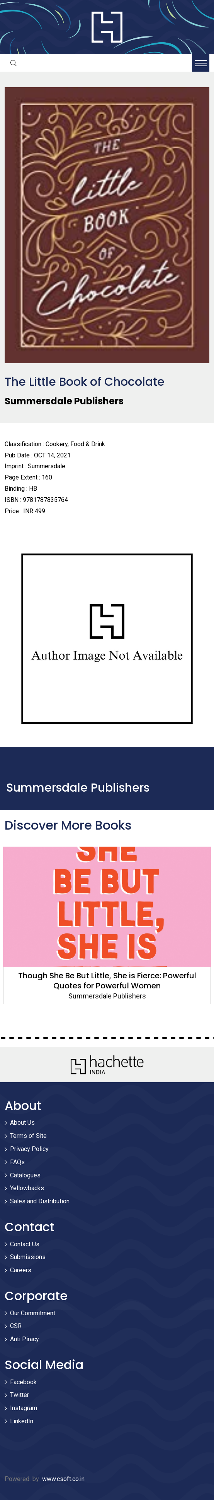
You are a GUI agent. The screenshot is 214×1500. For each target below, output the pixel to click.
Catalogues (25, 1175)
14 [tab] (37, 1038)
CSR (16, 1326)
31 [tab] (181, 1038)
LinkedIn (21, 1421)
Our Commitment (32, 1313)
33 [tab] (198, 1038)
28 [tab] (156, 1038)
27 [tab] (147, 1038)
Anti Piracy (24, 1339)
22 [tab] (105, 1038)
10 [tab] (3, 1038)
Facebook (23, 1382)
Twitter (19, 1395)
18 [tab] (71, 1038)
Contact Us (24, 1244)
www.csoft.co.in (63, 1479)
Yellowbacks (27, 1188)
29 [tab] (164, 1038)
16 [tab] (54, 1038)
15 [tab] (45, 1038)
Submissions (28, 1257)
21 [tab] (96, 1038)
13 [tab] (28, 1038)
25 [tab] (130, 1038)
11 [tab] (11, 1038)
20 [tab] (88, 1038)
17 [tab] (62, 1038)
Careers (20, 1270)
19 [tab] (79, 1038)
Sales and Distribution (40, 1201)
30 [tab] (173, 1038)
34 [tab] (207, 1038)
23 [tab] (113, 1038)
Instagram (23, 1408)
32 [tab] (190, 1038)
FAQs (17, 1162)
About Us (22, 1122)
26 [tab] (139, 1038)
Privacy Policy (29, 1149)
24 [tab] (122, 1038)
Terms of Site (28, 1135)
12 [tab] (20, 1038)
